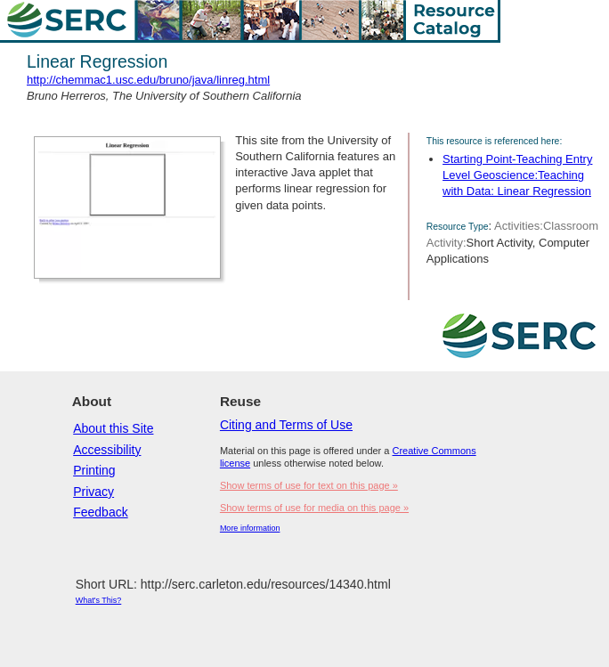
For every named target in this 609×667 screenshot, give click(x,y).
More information (250, 528)
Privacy (93, 491)
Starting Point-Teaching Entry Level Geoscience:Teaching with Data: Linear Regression (517, 175)
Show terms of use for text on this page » (309, 485)
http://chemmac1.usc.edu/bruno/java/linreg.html (148, 79)
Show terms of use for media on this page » (314, 507)
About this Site (113, 428)
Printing (94, 470)
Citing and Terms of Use (286, 425)
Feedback (100, 512)
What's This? (99, 600)
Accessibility (107, 450)
